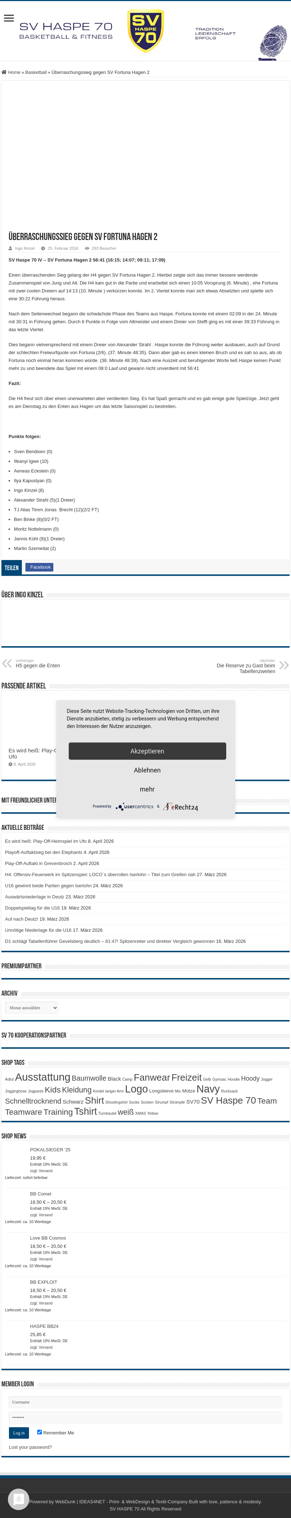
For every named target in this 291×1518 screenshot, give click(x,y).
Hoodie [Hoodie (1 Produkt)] (234, 1079)
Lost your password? (30, 1447)
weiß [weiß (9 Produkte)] (126, 1112)
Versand (45, 1171)
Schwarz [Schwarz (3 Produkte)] (73, 1102)
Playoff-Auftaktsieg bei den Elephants (43, 852)
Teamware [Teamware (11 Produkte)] (23, 1112)
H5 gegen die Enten (52, 663)
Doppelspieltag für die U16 (32, 908)
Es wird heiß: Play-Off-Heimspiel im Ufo (46, 841)
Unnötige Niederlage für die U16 (38, 930)
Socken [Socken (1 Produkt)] (147, 1102)
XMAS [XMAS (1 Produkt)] (140, 1113)
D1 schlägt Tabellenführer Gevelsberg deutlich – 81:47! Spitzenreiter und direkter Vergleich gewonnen (110, 941)
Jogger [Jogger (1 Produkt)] (267, 1079)
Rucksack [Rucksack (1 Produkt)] (229, 1091)
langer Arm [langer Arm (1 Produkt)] (114, 1091)
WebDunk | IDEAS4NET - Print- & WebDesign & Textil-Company (121, 1501)
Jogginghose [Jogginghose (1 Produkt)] (15, 1091)
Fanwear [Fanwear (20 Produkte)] (152, 1077)
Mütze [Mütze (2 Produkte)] (188, 1091)
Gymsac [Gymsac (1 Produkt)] (219, 1079)
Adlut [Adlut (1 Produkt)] (9, 1079)
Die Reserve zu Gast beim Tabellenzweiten (238, 666)
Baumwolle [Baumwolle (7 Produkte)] (89, 1078)
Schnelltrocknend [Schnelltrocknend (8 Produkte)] (33, 1101)
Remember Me (55, 1432)
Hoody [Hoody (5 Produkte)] (250, 1078)
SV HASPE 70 (124, 1509)
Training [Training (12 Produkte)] (58, 1112)
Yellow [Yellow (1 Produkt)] (152, 1113)
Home (10, 72)
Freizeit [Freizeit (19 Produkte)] (186, 1077)
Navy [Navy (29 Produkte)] (208, 1089)
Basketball (36, 72)
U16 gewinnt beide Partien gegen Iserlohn (48, 885)
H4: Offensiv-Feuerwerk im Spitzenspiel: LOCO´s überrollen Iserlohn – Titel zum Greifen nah (100, 874)
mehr (147, 789)
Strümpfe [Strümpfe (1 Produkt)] (177, 1102)
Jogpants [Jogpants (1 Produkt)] (35, 1091)
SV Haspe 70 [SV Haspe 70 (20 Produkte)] (228, 1100)
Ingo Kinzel (25, 248)
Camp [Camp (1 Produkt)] (127, 1079)
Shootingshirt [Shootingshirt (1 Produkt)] (116, 1102)
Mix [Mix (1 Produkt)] (178, 1091)
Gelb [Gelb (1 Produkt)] (207, 1079)
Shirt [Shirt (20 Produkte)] (94, 1100)
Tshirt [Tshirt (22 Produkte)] (85, 1111)
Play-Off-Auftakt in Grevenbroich (38, 863)
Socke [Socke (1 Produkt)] (134, 1102)
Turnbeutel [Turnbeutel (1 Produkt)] (107, 1113)
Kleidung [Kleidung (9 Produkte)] (77, 1090)
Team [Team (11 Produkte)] (267, 1100)
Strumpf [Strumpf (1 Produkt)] (161, 1102)
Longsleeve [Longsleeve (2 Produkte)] (161, 1091)
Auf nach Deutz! (21, 919)
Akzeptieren (147, 751)
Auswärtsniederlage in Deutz (34, 896)
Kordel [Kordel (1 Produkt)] (98, 1091)
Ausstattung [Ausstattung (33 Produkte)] (43, 1077)
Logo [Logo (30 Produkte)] (136, 1089)
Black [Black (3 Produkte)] (114, 1079)
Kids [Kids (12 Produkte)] (53, 1089)
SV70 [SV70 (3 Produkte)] (192, 1102)
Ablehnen (147, 770)
